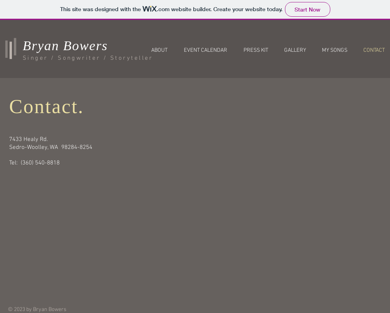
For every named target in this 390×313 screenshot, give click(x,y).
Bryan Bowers (65, 45)
